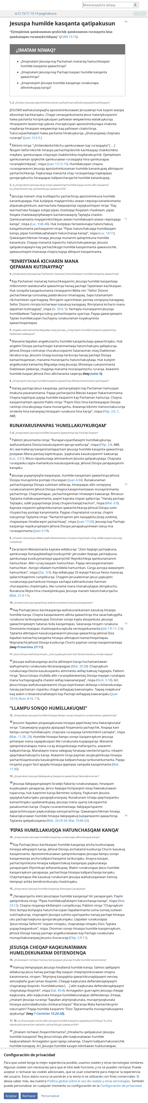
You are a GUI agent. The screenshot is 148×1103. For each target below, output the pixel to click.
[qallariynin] (6, 5)
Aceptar (11, 1096)
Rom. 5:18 (104, 680)
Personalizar (50, 1096)
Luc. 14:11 (106, 233)
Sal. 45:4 (58, 990)
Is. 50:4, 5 (59, 309)
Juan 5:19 (41, 531)
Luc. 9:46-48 (39, 224)
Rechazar (29, 1096)
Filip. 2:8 (106, 445)
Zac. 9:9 (44, 572)
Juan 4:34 (75, 480)
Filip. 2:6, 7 (111, 411)
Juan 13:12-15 (57, 164)
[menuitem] (6, 5)
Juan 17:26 (85, 521)
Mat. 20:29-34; (58, 820)
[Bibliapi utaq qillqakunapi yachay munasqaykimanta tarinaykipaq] (105, 5)
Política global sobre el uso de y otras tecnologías (88, 1081)
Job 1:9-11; (109, 628)
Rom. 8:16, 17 (28, 698)
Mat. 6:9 (112, 503)
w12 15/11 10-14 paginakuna (33, 13)
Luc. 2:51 (17, 458)
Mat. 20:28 (79, 666)
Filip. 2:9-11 (78, 938)
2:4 (119, 628)
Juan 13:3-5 (32, 138)
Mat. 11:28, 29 (21, 737)
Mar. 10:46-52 (78, 820)
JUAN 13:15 (68, 37)
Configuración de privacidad (120, 1086)
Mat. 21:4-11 (19, 595)
